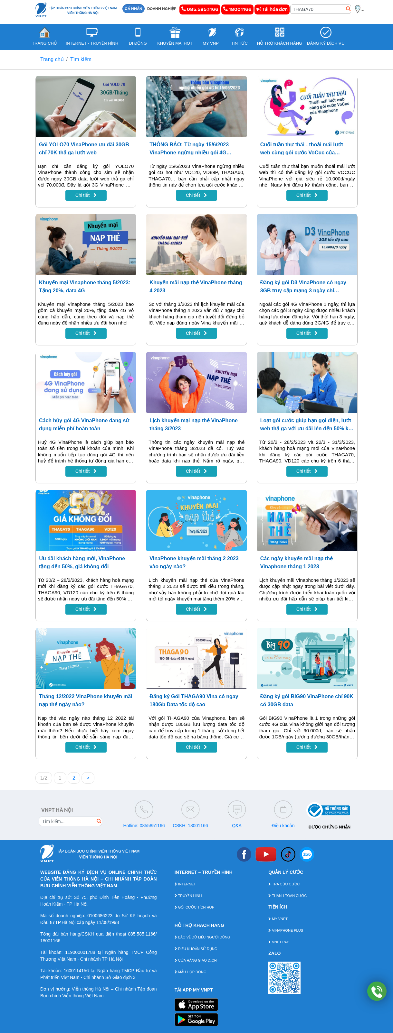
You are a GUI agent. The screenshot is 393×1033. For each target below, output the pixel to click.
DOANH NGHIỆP (162, 8)
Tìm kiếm (80, 59)
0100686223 (99, 915)
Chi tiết (86, 195)
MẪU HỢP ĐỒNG (190, 972)
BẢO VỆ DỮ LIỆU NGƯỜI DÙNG (202, 937)
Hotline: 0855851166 (144, 825)
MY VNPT (278, 919)
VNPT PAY (278, 942)
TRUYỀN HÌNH (188, 896)
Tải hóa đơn (272, 9)
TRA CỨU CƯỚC (284, 884)
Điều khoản (283, 825)
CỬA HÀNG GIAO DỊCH (196, 960)
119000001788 (80, 952)
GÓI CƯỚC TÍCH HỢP (195, 907)
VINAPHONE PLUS (285, 930)
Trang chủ (52, 59)
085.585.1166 (199, 9)
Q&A (237, 825)
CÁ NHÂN (133, 8)
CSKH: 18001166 (190, 825)
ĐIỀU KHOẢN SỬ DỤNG (196, 949)
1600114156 (76, 970)
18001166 (237, 9)
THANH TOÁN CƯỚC (287, 896)
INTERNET (185, 884)
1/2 (43, 778)
